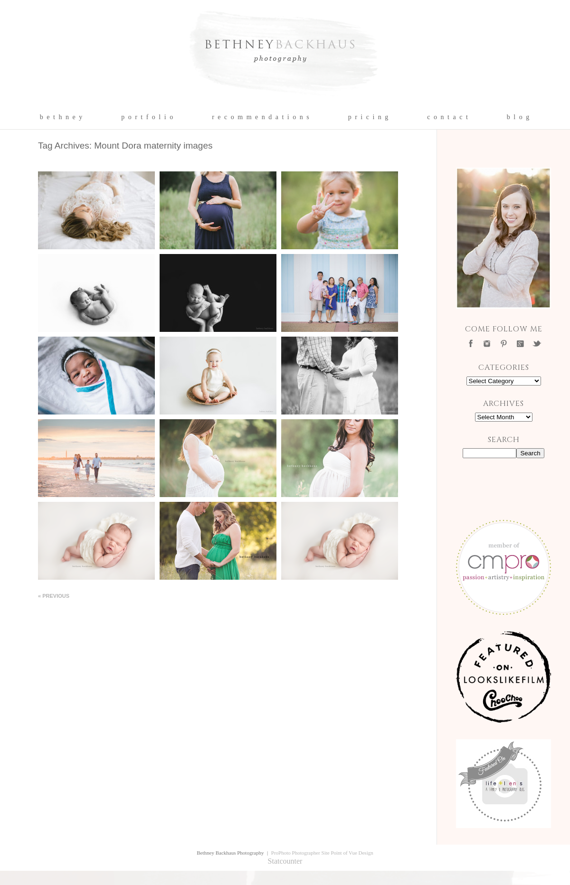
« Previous (53, 596)
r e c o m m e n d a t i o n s (261, 117)
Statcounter (285, 861)
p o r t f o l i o (147, 117)
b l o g (518, 117)
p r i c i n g (369, 117)
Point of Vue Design (352, 853)
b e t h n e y (61, 117)
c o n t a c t (447, 117)
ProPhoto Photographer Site (300, 853)
